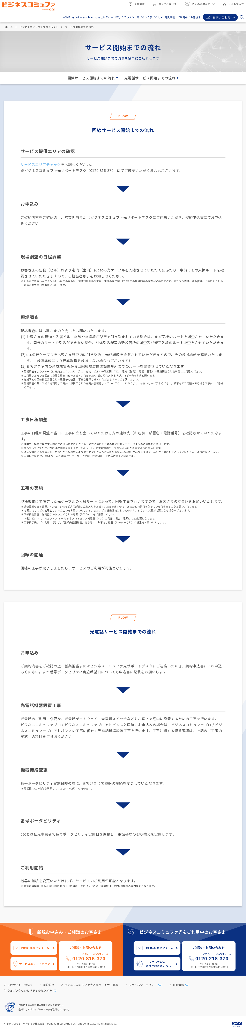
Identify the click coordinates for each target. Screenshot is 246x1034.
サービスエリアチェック (41, 164)
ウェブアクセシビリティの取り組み (29, 990)
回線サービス (91, 77)
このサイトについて (20, 985)
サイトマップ (233, 4)
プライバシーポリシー (143, 985)
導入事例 (170, 17)
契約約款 (48, 985)
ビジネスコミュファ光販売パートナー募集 (91, 985)
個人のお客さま (165, 4)
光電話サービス (150, 77)
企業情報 (136, 4)
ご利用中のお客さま (189, 17)
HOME (66, 17)
